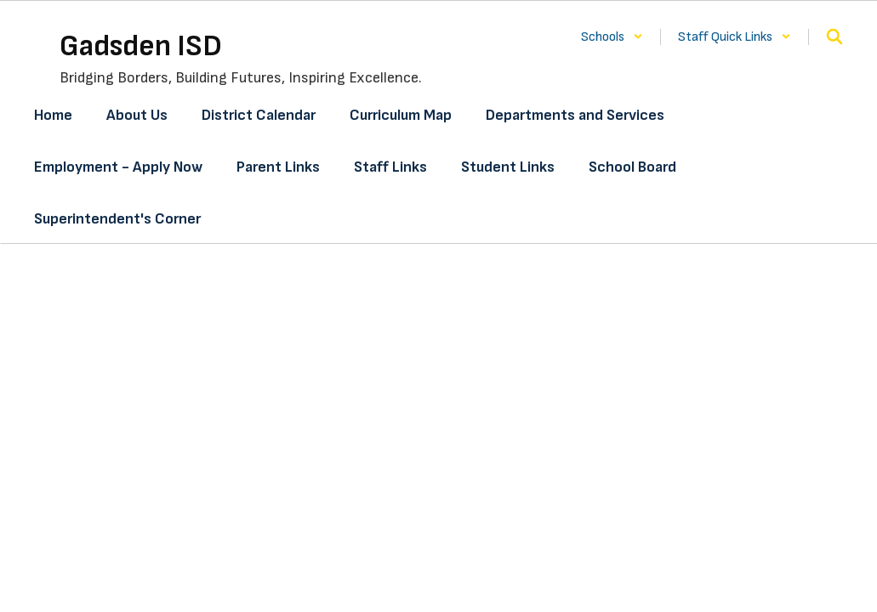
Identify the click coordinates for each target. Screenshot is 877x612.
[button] (612, 37)
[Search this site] (834, 36)
